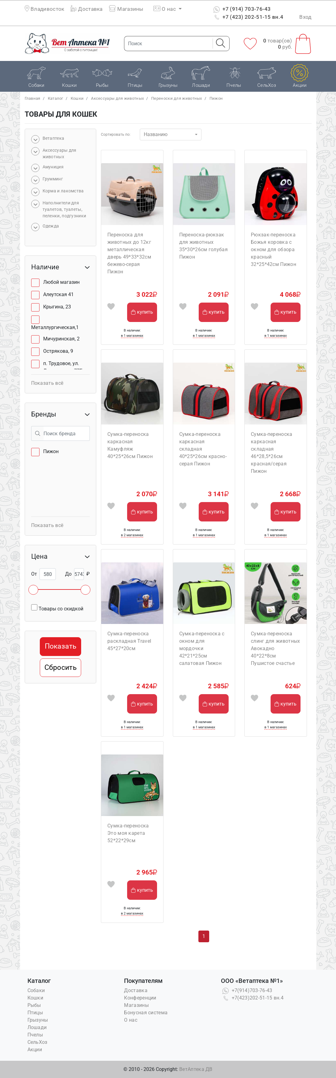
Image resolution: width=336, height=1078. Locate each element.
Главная (32, 98)
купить (142, 312)
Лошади (37, 1027)
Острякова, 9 (58, 351)
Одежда (51, 225)
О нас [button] (165, 9)
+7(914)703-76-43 (246, 990)
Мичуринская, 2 (61, 339)
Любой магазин (61, 282)
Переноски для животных (176, 98)
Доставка (87, 9)
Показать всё (47, 383)
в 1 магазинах (132, 336)
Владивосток (47, 9)
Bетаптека (53, 138)
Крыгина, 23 (57, 307)
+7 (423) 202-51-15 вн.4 (247, 17)
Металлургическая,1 (55, 327)
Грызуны (37, 1020)
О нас (130, 1020)
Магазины (126, 9)
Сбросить (60, 667)
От (34, 574)
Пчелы (35, 1035)
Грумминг (53, 178)
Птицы (35, 1013)
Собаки (36, 990)
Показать (60, 646)
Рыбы (34, 1005)
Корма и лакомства (63, 190)
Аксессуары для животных (117, 98)
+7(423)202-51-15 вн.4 (252, 998)
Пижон (216, 98)
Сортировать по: (116, 134)
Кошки (77, 98)
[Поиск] (166, 43)
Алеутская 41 (58, 294)
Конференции (140, 998)
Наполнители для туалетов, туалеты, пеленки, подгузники (64, 209)
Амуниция (53, 166)
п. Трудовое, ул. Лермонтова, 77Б (63, 367)
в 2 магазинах (132, 535)
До (68, 574)
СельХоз (37, 1042)
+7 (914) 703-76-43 (241, 9)
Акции (34, 1049)
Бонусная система (146, 1013)
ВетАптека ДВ (196, 1069)
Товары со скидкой (57, 608)
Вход (305, 17)
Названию (156, 134)
